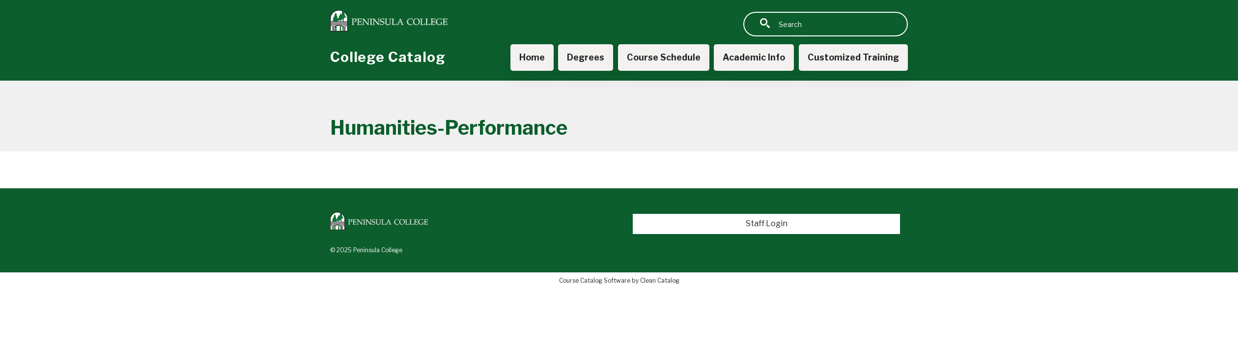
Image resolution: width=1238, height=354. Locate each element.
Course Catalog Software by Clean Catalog (619, 280)
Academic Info (754, 57)
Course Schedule (664, 57)
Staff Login (767, 223)
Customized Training (853, 57)
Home (532, 57)
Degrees (585, 57)
